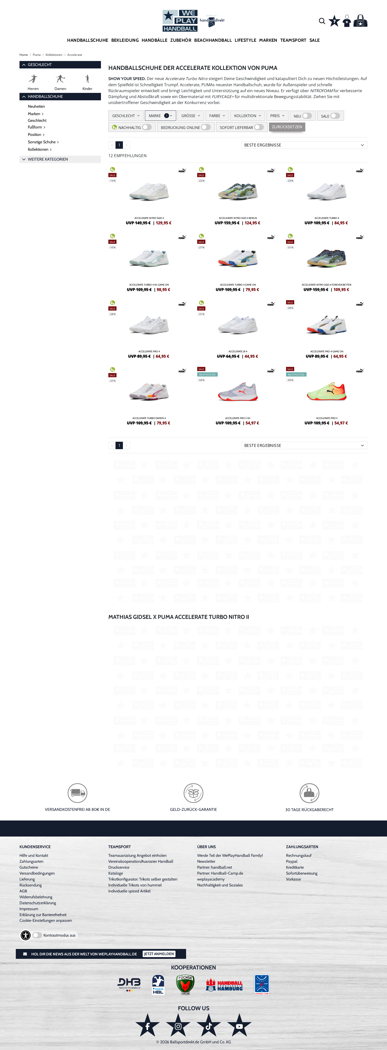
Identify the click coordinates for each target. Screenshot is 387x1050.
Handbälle (154, 40)
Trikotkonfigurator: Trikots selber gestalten (142, 879)
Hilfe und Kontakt (33, 855)
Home (23, 55)
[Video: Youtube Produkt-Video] (238, 531)
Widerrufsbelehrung (35, 897)
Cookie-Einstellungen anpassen (45, 920)
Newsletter (206, 861)
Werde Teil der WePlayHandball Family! (230, 855)
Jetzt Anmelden (159, 954)
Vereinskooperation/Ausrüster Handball (140, 861)
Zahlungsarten (31, 861)
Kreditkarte (295, 867)
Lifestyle (245, 40)
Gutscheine (28, 867)
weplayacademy (211, 879)
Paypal (291, 861)
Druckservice (118, 867)
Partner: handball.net (214, 867)
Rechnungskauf (298, 855)
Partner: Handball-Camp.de (220, 873)
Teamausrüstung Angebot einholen (137, 855)
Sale (315, 40)
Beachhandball (213, 40)
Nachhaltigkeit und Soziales (220, 885)
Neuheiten (36, 106)
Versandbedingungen (37, 873)
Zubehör (180, 40)
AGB (23, 891)
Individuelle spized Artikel (129, 891)
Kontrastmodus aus (59, 935)
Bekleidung (125, 40)
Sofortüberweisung (301, 873)
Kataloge (115, 873)
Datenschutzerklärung (37, 903)
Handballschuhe (87, 40)
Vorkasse (293, 879)
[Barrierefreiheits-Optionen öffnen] (25, 935)
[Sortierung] (305, 145)
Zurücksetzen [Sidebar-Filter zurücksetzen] (287, 127)
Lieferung (27, 879)
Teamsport (293, 40)
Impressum (28, 908)
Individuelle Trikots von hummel (135, 885)
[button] (322, 21)
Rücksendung (30, 885)
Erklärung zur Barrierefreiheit (42, 914)
